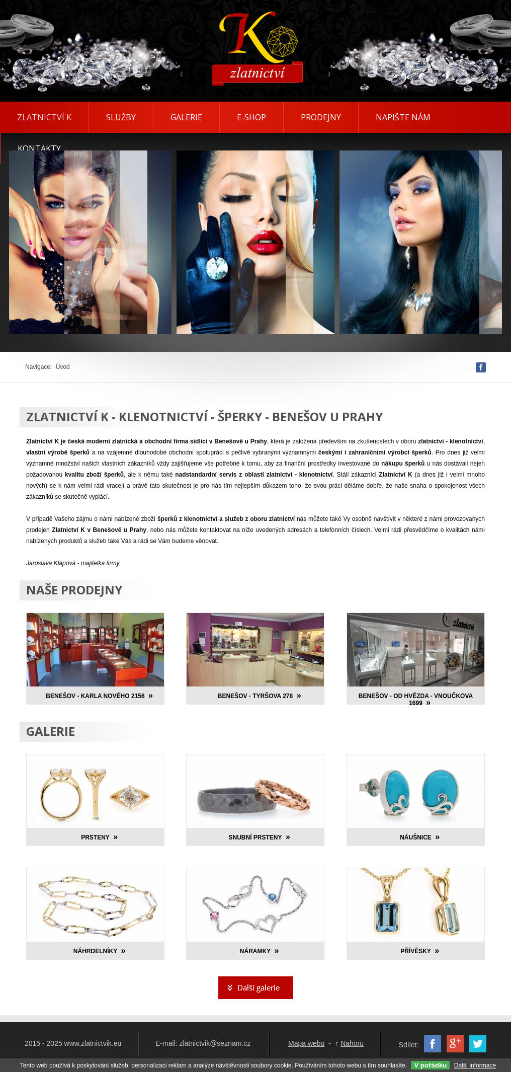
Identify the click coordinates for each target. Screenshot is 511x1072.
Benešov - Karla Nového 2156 (95, 696)
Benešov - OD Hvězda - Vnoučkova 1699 (416, 700)
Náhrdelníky (95, 951)
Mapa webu (306, 1043)
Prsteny (95, 837)
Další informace (475, 1065)
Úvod (63, 366)
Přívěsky (415, 951)
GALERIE (186, 117)
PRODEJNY (321, 117)
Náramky (255, 951)
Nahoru (352, 1043)
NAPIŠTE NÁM (403, 117)
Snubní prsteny (255, 837)
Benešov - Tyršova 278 (255, 696)
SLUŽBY (121, 117)
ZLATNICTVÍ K (44, 117)
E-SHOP (251, 117)
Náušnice (416, 837)
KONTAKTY (39, 148)
